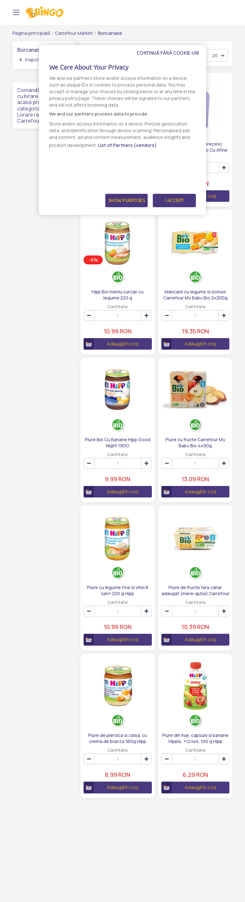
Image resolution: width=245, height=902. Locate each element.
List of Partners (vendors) (127, 145)
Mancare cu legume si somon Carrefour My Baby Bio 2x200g (195, 294)
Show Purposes (126, 200)
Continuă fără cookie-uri (168, 53)
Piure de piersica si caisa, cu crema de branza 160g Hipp (117, 738)
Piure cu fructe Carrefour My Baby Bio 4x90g (195, 442)
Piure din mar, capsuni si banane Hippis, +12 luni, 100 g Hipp (195, 738)
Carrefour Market (74, 33)
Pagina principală (31, 33)
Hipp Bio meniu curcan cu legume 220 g (118, 294)
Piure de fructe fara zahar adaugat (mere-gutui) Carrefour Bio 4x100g (195, 590)
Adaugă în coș (111, 344)
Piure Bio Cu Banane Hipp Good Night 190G (117, 442)
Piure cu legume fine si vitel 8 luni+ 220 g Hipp (117, 590)
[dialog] (122, 130)
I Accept (174, 200)
